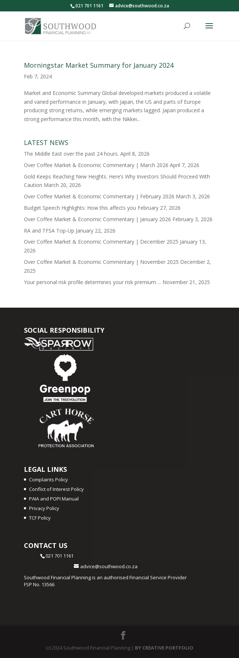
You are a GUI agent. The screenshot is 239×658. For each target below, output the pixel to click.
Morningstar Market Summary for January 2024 (99, 65)
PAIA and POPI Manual (54, 498)
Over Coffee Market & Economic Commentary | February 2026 (99, 196)
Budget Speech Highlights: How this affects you (80, 207)
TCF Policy (40, 517)
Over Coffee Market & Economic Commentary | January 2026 (97, 219)
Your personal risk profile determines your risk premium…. (92, 282)
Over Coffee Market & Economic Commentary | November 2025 (101, 261)
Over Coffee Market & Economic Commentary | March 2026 (96, 165)
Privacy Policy (44, 508)
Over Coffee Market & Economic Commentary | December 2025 (101, 241)
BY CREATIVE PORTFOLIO (164, 647)
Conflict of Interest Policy (56, 489)
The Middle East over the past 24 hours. (71, 153)
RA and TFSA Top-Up (49, 230)
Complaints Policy (48, 479)
